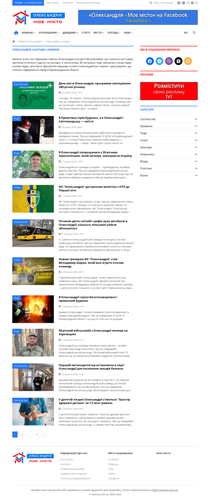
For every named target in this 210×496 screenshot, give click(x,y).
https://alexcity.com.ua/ (165, 487)
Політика (169, 168)
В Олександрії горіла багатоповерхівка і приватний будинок (88, 297)
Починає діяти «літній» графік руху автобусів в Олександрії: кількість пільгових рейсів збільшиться (93, 223)
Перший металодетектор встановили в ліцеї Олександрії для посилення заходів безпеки (91, 365)
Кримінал (169, 126)
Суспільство (20, 84)
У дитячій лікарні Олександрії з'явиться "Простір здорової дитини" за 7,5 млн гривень (94, 399)
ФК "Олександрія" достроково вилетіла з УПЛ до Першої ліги (94, 187)
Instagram (113, 475)
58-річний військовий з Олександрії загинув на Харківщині (93, 330)
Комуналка (169, 154)
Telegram (113, 461)
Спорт (17, 186)
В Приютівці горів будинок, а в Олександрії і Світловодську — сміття (91, 119)
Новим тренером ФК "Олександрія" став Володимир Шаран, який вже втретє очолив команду (91, 261)
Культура (169, 147)
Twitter (112, 470)
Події (17, 118)
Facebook (113, 456)
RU (186, 32)
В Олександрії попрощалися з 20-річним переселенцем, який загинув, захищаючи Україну (95, 153)
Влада (169, 161)
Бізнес (169, 175)
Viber (111, 465)
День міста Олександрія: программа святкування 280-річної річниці (95, 85)
